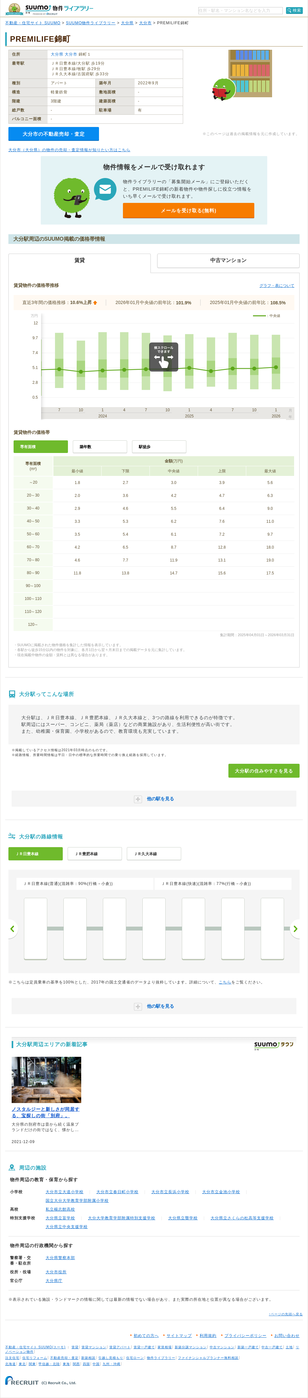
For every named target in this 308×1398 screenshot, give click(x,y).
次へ (295, 929)
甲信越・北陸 (49, 1364)
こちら (225, 982)
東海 (66, 1364)
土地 (289, 1347)
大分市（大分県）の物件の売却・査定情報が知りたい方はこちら (69, 150)
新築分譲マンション (191, 1347)
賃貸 (75, 1347)
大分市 (145, 23)
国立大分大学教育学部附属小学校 (77, 1200)
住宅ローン (135, 1358)
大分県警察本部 (60, 1258)
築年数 (85, 447)
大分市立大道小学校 (64, 1192)
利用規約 (208, 1335)
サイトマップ (179, 1335)
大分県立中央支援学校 (67, 1227)
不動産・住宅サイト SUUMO (32, 23)
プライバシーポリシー (246, 1335)
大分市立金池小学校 (221, 1192)
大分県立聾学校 (183, 1218)
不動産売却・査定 (64, 1358)
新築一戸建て (248, 1347)
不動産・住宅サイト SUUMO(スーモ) (35, 1347)
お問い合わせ (287, 1335)
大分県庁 (54, 1280)
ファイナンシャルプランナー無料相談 (208, 1358)
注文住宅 (12, 1358)
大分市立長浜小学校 (170, 1192)
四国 (86, 1364)
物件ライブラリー (161, 1358)
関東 (32, 1364)
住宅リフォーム (34, 1358)
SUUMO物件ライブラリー (91, 23)
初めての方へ (146, 1335)
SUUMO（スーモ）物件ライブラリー (49, 9)
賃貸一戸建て (144, 1347)
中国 (96, 1364)
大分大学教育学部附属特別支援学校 (121, 1218)
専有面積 (28, 447)
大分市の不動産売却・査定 (54, 134)
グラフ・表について (276, 285)
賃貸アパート (120, 1347)
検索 (297, 10)
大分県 (127, 23)
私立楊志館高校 (60, 1209)
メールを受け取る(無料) (188, 210)
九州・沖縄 (111, 1364)
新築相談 (88, 1358)
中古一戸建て (272, 1347)
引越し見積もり (110, 1358)
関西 (76, 1364)
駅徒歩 (144, 447)
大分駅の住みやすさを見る (264, 770)
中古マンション (222, 1347)
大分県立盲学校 (60, 1218)
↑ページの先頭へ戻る (286, 1314)
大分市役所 (56, 1272)
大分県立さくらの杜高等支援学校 (242, 1218)
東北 (22, 1364)
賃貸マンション (94, 1347)
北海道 (10, 1364)
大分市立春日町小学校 (117, 1192)
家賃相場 (165, 1347)
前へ (13, 929)
